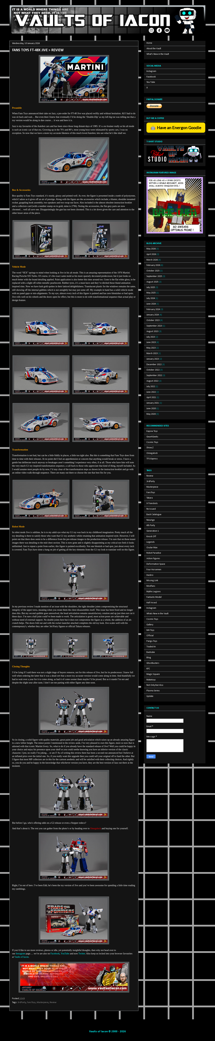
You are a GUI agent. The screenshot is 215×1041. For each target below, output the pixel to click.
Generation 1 (152, 531)
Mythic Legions (153, 591)
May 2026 (151, 249)
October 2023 (153, 320)
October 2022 (153, 370)
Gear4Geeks (152, 437)
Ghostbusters (152, 663)
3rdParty (22, 1002)
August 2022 (152, 381)
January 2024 (152, 315)
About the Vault (153, 48)
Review (53, 1002)
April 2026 (151, 254)
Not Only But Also (154, 685)
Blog (148, 657)
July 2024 (150, 298)
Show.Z (150, 447)
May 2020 (151, 414)
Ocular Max (151, 547)
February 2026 (153, 265)
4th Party (150, 525)
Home (149, 43)
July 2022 (150, 386)
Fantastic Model (154, 597)
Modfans (150, 586)
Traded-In (151, 646)
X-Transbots (152, 503)
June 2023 (151, 342)
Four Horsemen (153, 569)
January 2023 (152, 359)
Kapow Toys (152, 431)
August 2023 (152, 331)
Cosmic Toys (152, 442)
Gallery (149, 624)
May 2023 (151, 348)
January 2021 (152, 403)
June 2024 (151, 304)
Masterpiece (43, 1002)
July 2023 (150, 337)
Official (150, 635)
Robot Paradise (153, 553)
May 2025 (151, 293)
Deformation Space (155, 564)
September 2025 (154, 276)
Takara (149, 498)
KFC (148, 668)
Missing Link (152, 580)
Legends (150, 542)
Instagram (151, 71)
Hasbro (149, 575)
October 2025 (153, 271)
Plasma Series (153, 690)
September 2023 (154, 326)
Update (149, 696)
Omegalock (152, 453)
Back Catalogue (153, 514)
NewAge (150, 520)
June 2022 (151, 392)
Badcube (150, 652)
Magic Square (153, 674)
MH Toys (150, 630)
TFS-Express (152, 459)
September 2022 (154, 375)
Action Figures (153, 558)
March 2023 (152, 353)
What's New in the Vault (157, 54)
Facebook (151, 77)
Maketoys (151, 680)
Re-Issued (151, 509)
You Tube (150, 82)
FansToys (31, 1002)
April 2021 (151, 397)
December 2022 (154, 364)
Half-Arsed (151, 602)
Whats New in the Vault (157, 613)
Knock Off (151, 536)
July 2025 (150, 287)
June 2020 (151, 408)
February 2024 (153, 309)
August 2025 (152, 282)
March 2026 (152, 260)
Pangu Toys (151, 641)
